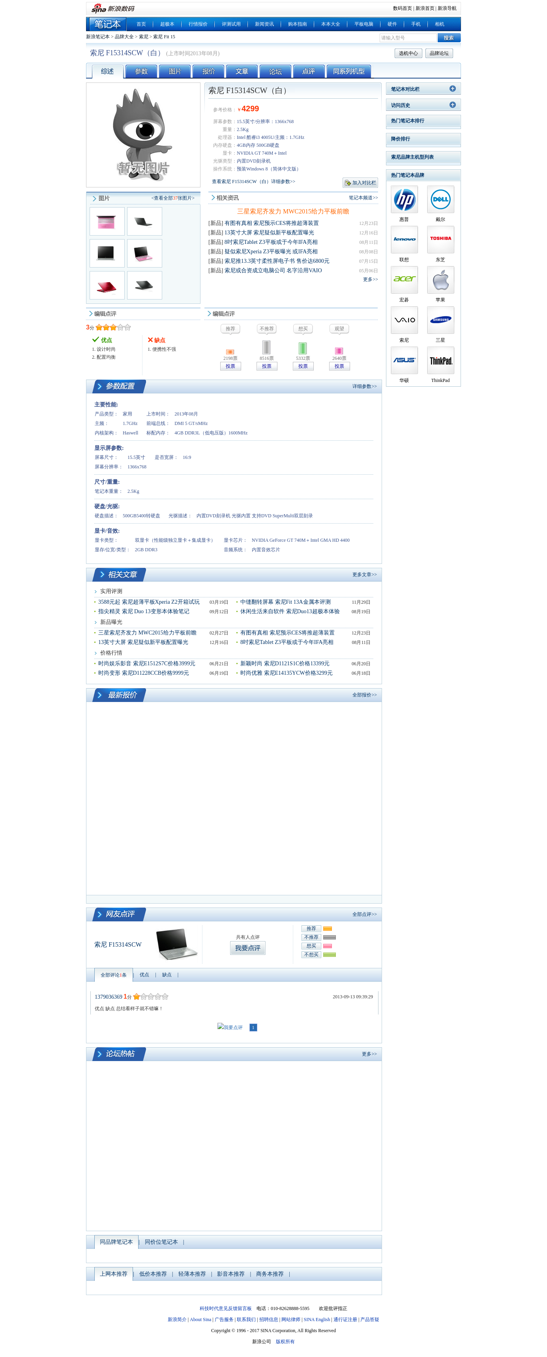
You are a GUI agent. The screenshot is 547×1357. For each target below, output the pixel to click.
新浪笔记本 (98, 36)
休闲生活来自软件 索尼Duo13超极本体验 (290, 611)
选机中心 (408, 53)
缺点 (167, 974)
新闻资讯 (264, 24)
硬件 (392, 24)
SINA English (316, 1319)
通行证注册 (345, 1319)
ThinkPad (440, 380)
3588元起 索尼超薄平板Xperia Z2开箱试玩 (149, 602)
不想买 (311, 954)
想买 (311, 946)
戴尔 (440, 219)
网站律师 (290, 1319)
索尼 (143, 36)
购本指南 (297, 24)
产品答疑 (369, 1319)
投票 (230, 366)
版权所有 (285, 1341)
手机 (416, 24)
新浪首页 (425, 8)
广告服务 (224, 1319)
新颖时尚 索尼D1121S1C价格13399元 (285, 663)
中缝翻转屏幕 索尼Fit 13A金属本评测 (285, 602)
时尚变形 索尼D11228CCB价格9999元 (143, 673)
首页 (141, 24)
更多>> (370, 279)
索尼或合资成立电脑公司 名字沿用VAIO (273, 270)
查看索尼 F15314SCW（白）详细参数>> (253, 181)
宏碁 (404, 300)
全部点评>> (364, 914)
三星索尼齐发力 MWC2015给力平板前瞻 (293, 211)
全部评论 (114, 975)
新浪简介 (177, 1319)
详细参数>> (364, 386)
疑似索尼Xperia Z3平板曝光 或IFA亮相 (271, 252)
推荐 (311, 928)
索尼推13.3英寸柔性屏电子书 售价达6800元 (277, 261)
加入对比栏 (364, 182)
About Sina (200, 1319)
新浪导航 (447, 8)
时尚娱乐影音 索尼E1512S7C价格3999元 (146, 663)
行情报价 (198, 24)
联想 (404, 259)
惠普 (404, 219)
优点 (144, 974)
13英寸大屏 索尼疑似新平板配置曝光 (270, 233)
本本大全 (330, 24)
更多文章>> (364, 574)
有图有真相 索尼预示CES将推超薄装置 (272, 223)
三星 (440, 340)
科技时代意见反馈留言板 (226, 1308)
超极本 (167, 24)
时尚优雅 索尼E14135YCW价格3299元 (286, 673)
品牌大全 (124, 36)
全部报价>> (364, 695)
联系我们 (246, 1319)
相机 (439, 24)
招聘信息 (268, 1319)
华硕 (404, 380)
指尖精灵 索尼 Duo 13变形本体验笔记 (143, 611)
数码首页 (402, 8)
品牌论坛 (439, 53)
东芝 (440, 259)
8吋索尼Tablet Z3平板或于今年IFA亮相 (271, 242)
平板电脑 (363, 24)
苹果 (440, 300)
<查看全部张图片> (173, 198)
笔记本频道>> (363, 197)
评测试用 (231, 24)
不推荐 (311, 937)
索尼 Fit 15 (164, 36)
